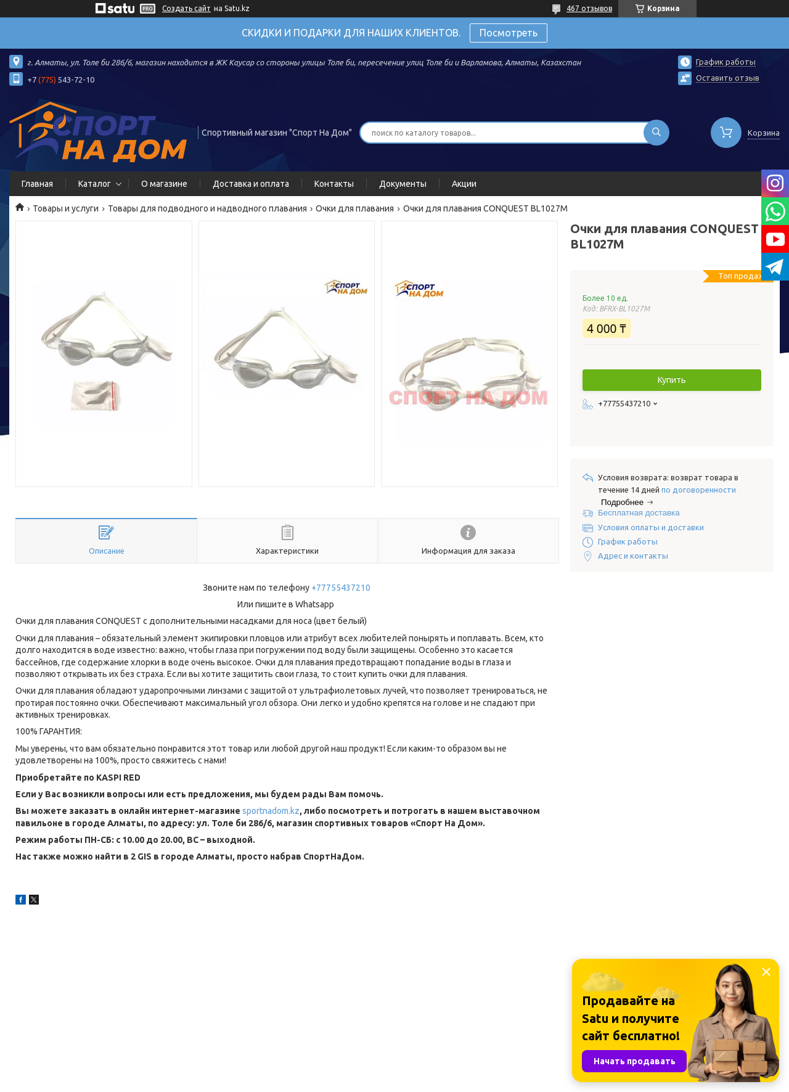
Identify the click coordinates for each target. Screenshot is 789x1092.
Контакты (334, 183)
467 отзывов (589, 8)
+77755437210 (340, 588)
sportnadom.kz (271, 811)
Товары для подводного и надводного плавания (207, 208)
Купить (672, 380)
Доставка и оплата (251, 183)
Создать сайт (186, 8)
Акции (464, 183)
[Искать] (656, 133)
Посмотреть (509, 32)
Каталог (94, 183)
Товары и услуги (66, 208)
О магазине (164, 183)
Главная (37, 183)
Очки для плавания (355, 208)
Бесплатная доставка (639, 512)
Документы (403, 183)
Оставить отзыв (727, 77)
